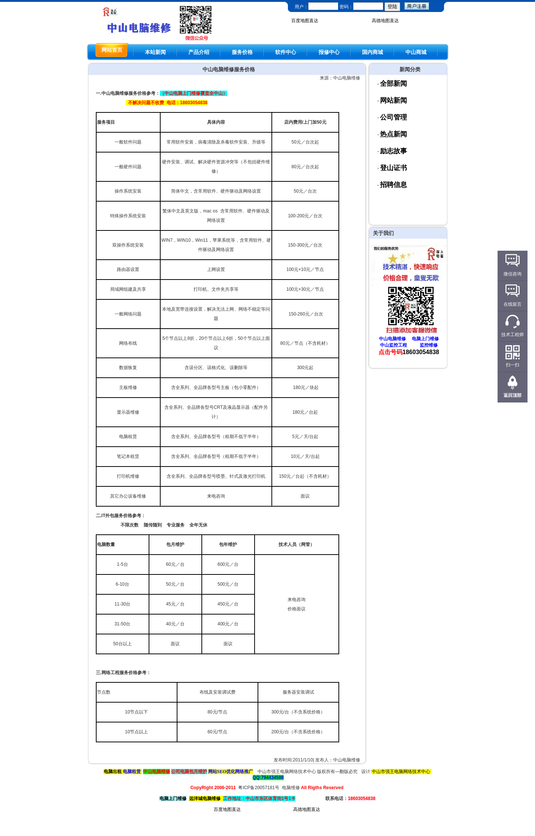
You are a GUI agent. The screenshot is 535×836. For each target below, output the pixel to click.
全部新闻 (393, 83)
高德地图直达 (385, 20)
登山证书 (393, 168)
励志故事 (393, 151)
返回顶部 (513, 395)
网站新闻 (393, 100)
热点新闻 (393, 134)
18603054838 (420, 352)
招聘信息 (393, 184)
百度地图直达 (304, 20)
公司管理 (393, 117)
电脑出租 (113, 771)
